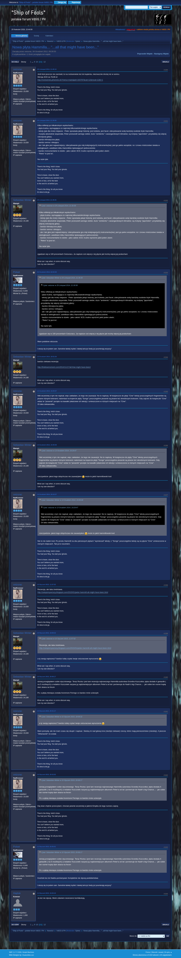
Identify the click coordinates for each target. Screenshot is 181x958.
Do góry (15, 925)
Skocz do (133, 936)
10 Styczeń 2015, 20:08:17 (46, 676)
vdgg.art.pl (131, 30)
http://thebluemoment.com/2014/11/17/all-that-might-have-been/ (64, 367)
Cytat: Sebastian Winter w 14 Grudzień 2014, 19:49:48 (62, 500)
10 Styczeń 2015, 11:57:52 (46, 584)
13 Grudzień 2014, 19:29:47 (47, 391)
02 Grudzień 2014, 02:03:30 (47, 272)
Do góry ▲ (168, 952)
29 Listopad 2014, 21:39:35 (46, 200)
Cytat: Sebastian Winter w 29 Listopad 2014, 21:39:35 (62, 278)
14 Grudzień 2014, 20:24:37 (47, 494)
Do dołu (15, 62)
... (33, 62)
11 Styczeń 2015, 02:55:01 (46, 846)
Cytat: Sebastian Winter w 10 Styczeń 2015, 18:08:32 (61, 717)
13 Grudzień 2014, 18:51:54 (47, 356)
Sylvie (77, 41)
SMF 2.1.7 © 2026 (15, 952)
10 (37, 62)
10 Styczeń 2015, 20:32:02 (46, 774)
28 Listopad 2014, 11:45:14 (46, 69)
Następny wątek (161, 54)
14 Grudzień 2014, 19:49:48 (47, 445)
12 (44, 62)
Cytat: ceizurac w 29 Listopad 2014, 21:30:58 (58, 206)
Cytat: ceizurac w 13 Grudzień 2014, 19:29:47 (58, 451)
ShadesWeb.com (28, 955)
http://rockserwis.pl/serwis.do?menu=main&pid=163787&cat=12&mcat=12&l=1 (70, 80)
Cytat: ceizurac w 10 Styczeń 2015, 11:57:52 (58, 639)
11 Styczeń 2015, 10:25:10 (46, 893)
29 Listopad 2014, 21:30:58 (46, 120)
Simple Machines (28, 952)
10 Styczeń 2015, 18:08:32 (46, 633)
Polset (16, 272)
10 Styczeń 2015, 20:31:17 (46, 711)
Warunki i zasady (157, 952)
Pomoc (148, 952)
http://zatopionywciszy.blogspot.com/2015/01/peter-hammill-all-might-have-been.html (72, 592)
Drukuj (165, 62)
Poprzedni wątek (144, 54)
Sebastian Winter (22, 200)
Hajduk (17, 893)
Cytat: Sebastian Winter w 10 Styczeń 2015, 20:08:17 (61, 780)
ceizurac (17, 69)
